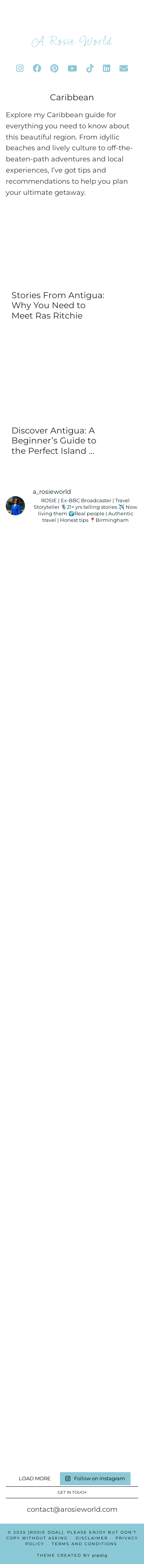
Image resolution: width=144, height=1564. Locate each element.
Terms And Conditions (84, 1543)
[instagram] (19, 68)
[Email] (123, 68)
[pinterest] (54, 68)
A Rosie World (72, 42)
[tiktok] (90, 68)
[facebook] (37, 68)
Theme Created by (72, 1555)
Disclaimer (92, 1538)
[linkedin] (106, 68)
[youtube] (72, 68)
